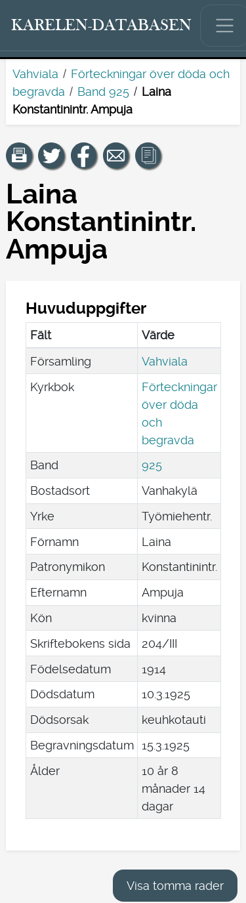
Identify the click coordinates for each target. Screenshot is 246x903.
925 (152, 465)
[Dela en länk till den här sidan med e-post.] (116, 155)
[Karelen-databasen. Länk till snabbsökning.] (101, 25)
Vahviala (35, 74)
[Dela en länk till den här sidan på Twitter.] (51, 155)
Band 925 (103, 91)
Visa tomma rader (175, 885)
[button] (19, 155)
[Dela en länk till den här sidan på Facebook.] (84, 155)
